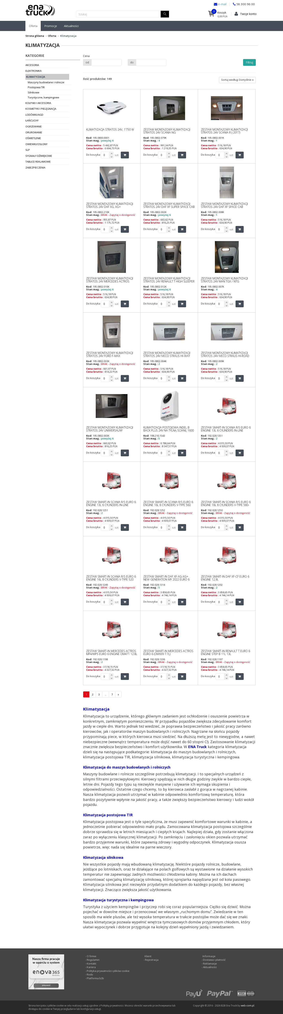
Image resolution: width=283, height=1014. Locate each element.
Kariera (91, 967)
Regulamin (93, 960)
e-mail (221, 4)
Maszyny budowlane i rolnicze (46, 82)
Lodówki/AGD (34, 114)
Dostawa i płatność (214, 960)
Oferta (33, 26)
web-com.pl (247, 1005)
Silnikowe (33, 92)
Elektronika (33, 71)
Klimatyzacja (35, 77)
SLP (27, 150)
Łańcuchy (32, 120)
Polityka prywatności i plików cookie (108, 971)
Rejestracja (151, 960)
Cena (86, 56)
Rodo (90, 974)
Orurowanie (33, 132)
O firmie (91, 956)
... (105, 694)
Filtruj (249, 62)
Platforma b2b (95, 978)
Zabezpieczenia (35, 167)
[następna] (118, 694)
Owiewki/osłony (36, 144)
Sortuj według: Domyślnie (237, 79)
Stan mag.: (93, 140)
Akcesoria (32, 65)
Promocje (50, 26)
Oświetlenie (33, 138)
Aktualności (71, 26)
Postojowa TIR (36, 87)
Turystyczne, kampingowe (43, 97)
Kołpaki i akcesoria (38, 103)
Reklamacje (210, 963)
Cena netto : (94, 145)
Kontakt (91, 963)
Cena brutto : (95, 148)
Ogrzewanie (33, 126)
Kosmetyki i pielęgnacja (40, 109)
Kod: (89, 137)
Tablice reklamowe (38, 161)
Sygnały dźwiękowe (38, 156)
